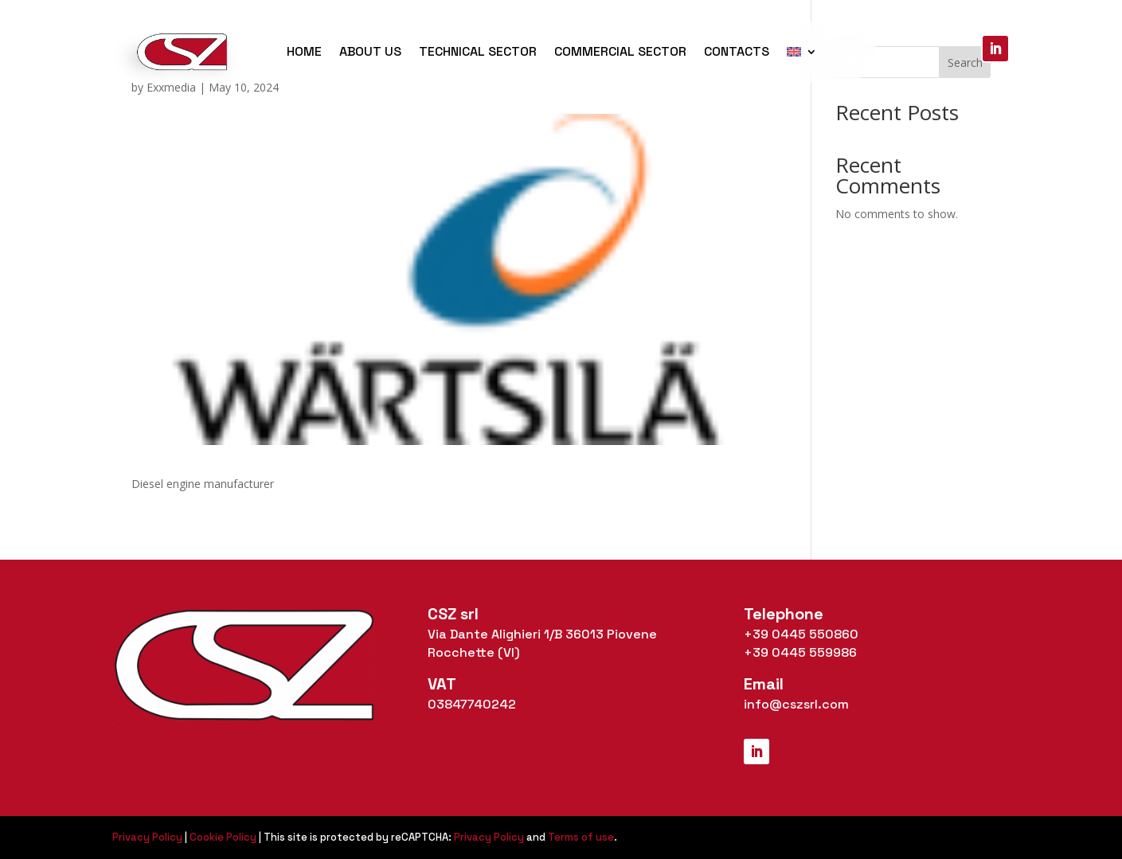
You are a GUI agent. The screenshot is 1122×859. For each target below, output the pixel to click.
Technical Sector (478, 51)
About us (370, 51)
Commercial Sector (620, 51)
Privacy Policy (147, 837)
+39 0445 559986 (800, 652)
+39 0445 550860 (801, 634)
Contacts (736, 51)
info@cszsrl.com (796, 704)
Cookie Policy (223, 837)
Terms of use (581, 837)
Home (304, 51)
